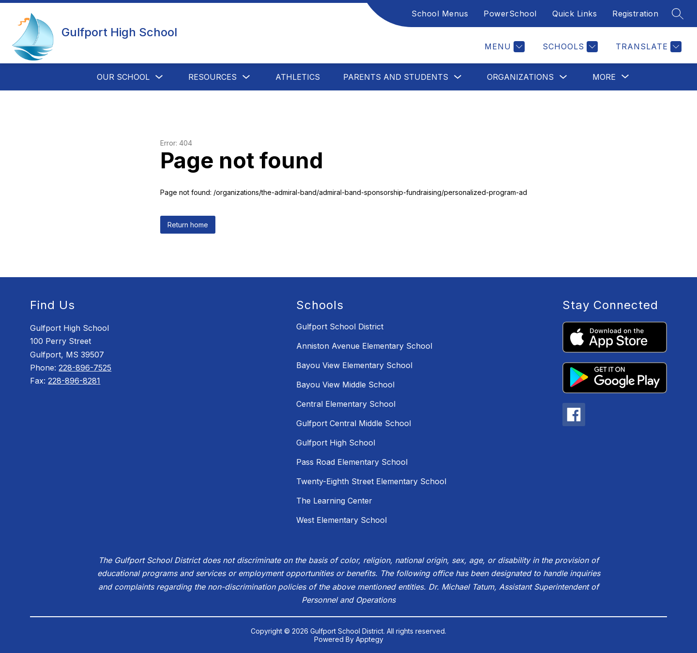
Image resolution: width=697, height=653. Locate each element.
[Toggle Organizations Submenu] (563, 77)
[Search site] (677, 13)
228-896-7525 (85, 367)
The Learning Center (334, 500)
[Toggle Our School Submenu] (159, 77)
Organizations (520, 77)
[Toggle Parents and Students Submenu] (458, 77)
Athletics (297, 77)
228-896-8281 (74, 381)
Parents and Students (395, 77)
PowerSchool (510, 13)
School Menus (439, 13)
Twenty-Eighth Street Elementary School (371, 481)
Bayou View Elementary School (354, 365)
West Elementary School (341, 520)
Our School (123, 77)
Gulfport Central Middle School (353, 423)
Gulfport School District (339, 326)
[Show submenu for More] (604, 77)
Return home (187, 225)
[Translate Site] (647, 47)
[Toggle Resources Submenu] (246, 77)
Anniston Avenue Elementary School (364, 346)
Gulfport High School (335, 442)
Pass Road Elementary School (352, 462)
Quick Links (574, 13)
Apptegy (369, 639)
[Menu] (503, 47)
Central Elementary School (345, 404)
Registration (635, 13)
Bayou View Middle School (345, 384)
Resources (212, 77)
